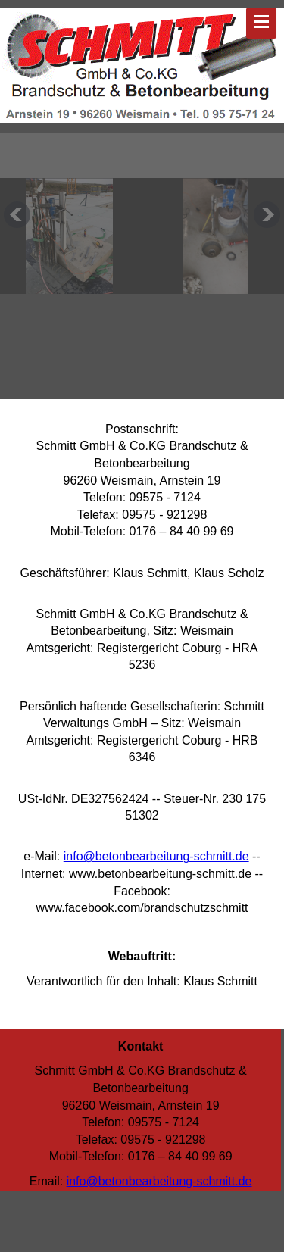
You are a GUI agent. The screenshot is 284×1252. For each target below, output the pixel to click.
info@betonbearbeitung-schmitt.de (156, 856)
